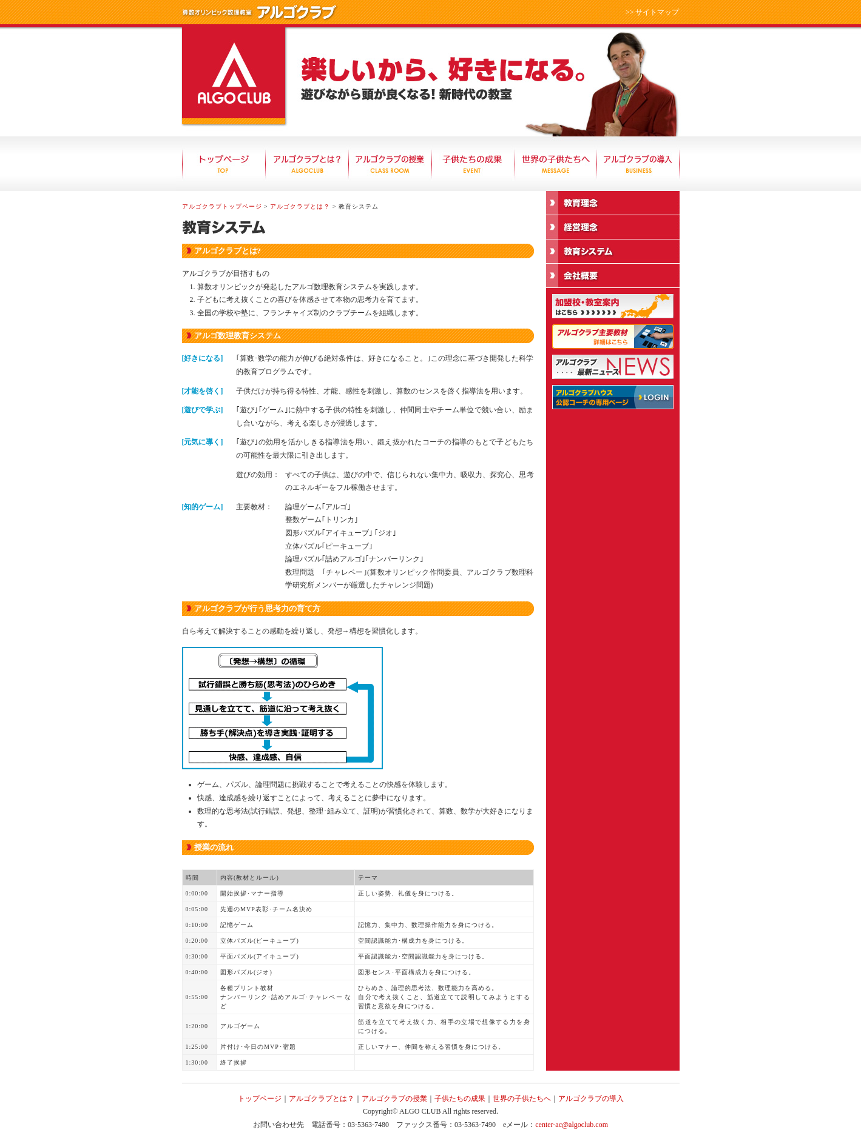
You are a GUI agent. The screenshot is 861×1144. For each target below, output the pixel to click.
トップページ (223, 164)
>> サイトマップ (653, 12)
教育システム (613, 251)
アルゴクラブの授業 (389, 164)
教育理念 (613, 203)
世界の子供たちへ (556, 164)
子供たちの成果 (473, 164)
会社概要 (613, 276)
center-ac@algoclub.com (571, 1124)
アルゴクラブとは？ (306, 164)
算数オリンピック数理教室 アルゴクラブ (233, 75)
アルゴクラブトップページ (222, 206)
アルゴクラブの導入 (638, 164)
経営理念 (613, 227)
